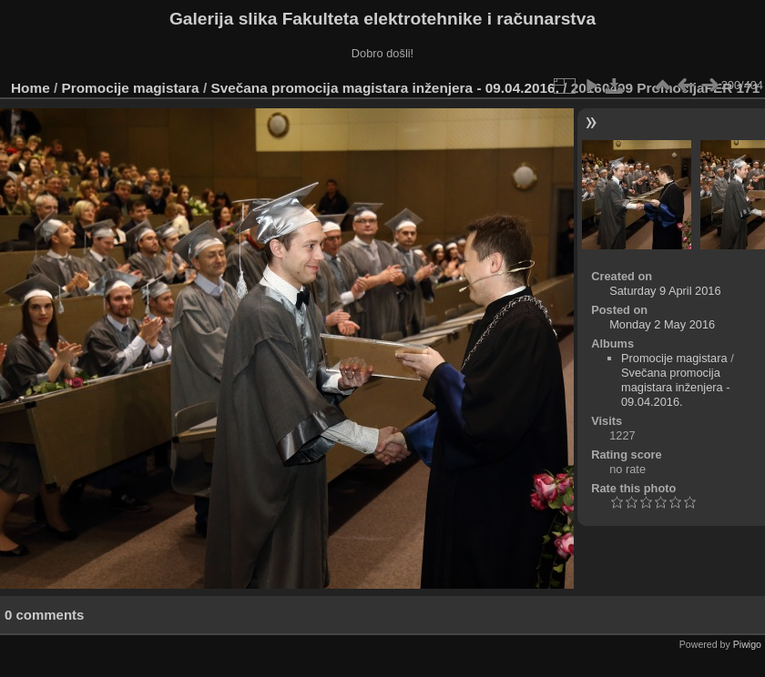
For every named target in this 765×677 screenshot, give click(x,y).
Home (30, 88)
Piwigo (747, 644)
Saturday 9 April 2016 (664, 291)
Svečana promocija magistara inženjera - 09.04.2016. (384, 88)
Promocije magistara (130, 88)
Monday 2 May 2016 (662, 324)
